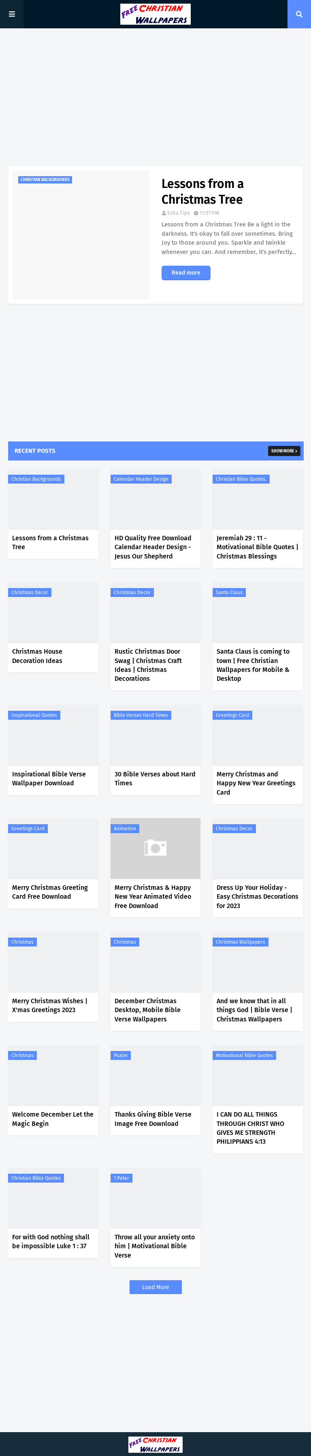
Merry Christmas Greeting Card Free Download (50, 892)
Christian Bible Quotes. (241, 479)
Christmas (22, 942)
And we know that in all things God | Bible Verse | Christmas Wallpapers (254, 1010)
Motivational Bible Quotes (244, 1055)
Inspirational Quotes (34, 715)
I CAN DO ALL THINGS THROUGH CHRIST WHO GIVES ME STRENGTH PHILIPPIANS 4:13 (250, 1128)
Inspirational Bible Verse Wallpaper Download (49, 778)
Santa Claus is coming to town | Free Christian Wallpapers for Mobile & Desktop (253, 665)
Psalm (121, 1055)
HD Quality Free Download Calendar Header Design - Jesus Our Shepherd (153, 547)
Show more (282, 451)
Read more (186, 272)
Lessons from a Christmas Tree (203, 192)
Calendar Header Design (141, 479)
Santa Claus (229, 592)
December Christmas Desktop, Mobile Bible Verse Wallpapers (148, 1010)
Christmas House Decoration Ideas (37, 656)
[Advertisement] (155, 97)
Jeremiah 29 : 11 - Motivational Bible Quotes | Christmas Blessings (257, 547)
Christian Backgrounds (36, 479)
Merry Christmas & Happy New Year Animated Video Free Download (153, 897)
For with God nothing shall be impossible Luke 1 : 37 (50, 1241)
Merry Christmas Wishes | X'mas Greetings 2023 (49, 1005)
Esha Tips (178, 213)
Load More (155, 1287)
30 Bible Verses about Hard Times (155, 778)
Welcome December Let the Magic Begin (53, 1119)
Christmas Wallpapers (240, 942)
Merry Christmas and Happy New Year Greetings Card (256, 783)
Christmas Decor (29, 592)
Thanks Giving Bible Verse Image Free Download (153, 1119)
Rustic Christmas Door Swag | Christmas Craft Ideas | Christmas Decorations (148, 665)
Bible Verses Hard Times (141, 715)
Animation (125, 828)
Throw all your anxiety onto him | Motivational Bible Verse (155, 1246)
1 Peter (121, 1178)
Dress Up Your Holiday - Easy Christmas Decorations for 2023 (257, 897)
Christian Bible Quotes (36, 1178)
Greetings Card (232, 715)
